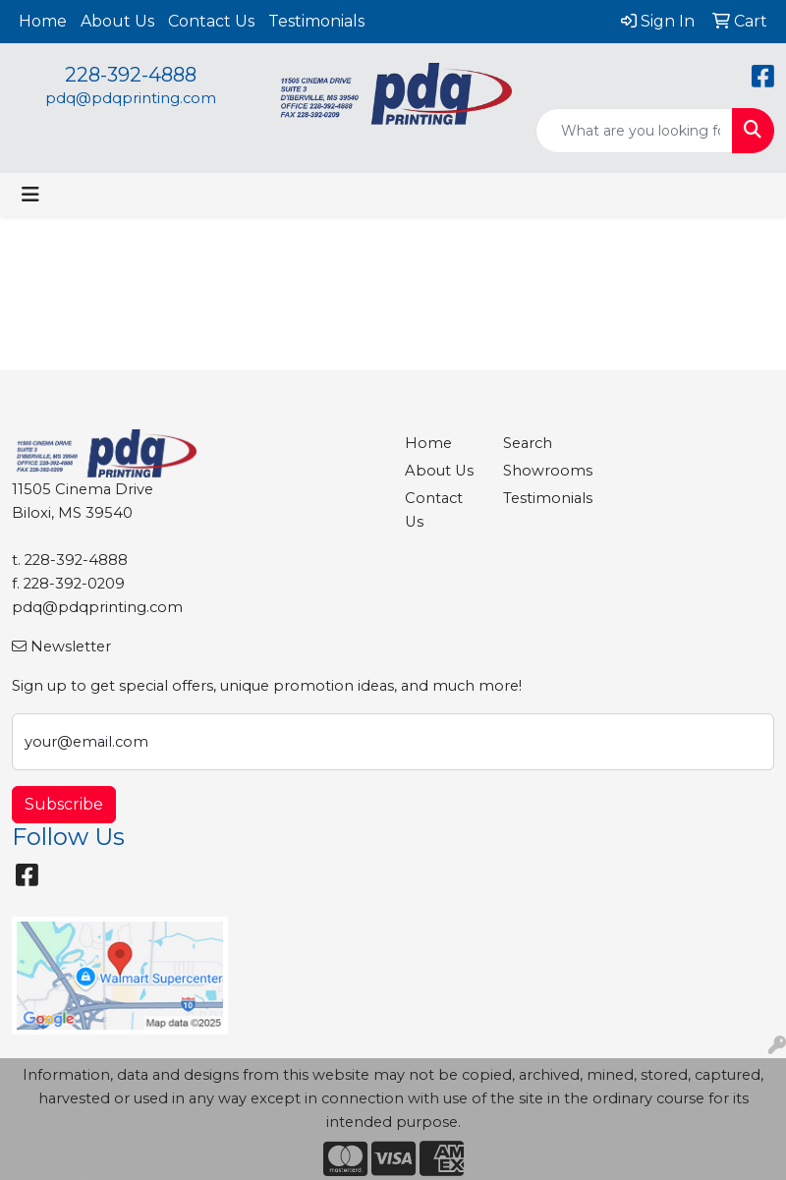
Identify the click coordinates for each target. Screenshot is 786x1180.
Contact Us (211, 21)
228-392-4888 (130, 74)
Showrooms (540, 470)
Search (527, 443)
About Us (117, 21)
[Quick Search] (634, 130)
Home (43, 21)
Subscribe (64, 804)
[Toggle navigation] (30, 194)
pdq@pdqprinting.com (130, 98)
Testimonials (316, 21)
